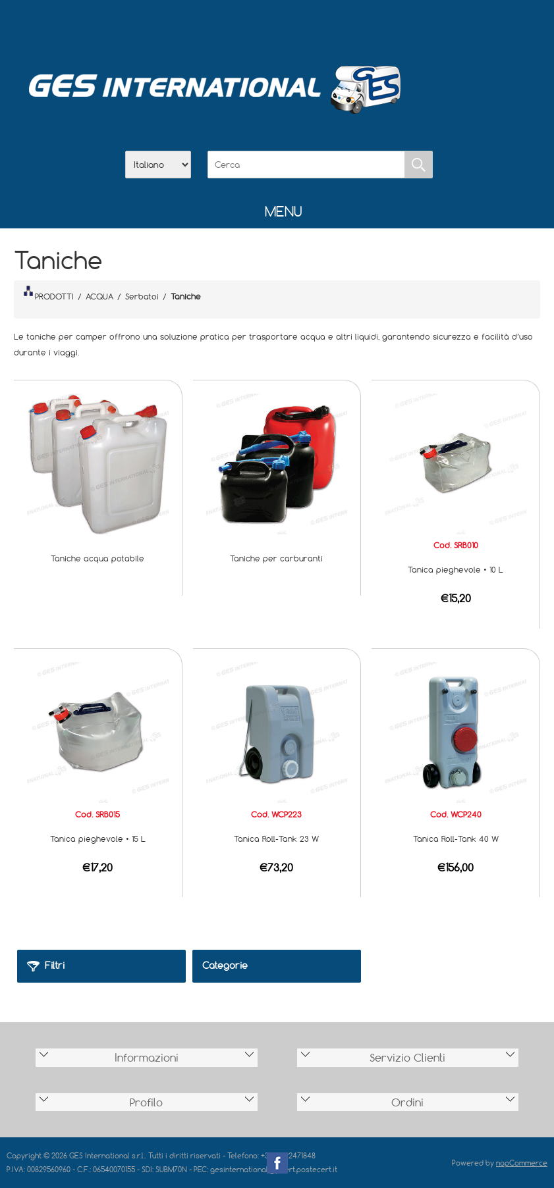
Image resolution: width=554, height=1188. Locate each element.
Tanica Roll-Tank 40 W (456, 838)
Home (208, 27)
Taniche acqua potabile (97, 558)
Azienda (243, 27)
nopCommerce (521, 1163)
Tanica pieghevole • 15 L (98, 838)
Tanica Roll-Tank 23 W (276, 838)
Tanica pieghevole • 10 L (455, 569)
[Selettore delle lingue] (158, 164)
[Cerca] (306, 164)
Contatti (311, 27)
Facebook (277, 1163)
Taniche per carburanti (276, 558)
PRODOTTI (49, 293)
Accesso (345, 27)
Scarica (277, 27)
